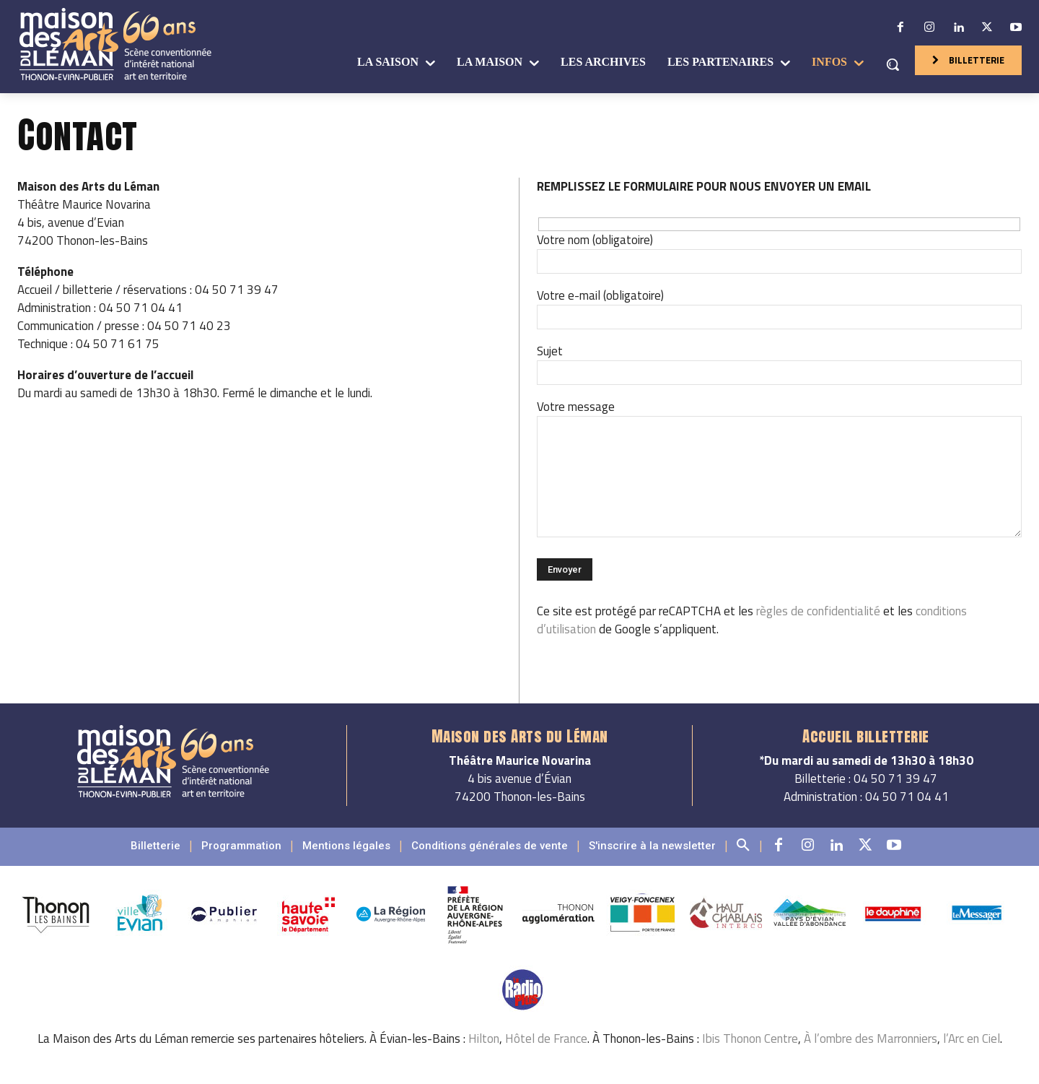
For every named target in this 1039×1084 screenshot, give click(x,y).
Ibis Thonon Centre (750, 1038)
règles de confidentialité (818, 611)
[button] (892, 64)
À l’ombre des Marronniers (870, 1038)
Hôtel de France (546, 1038)
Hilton (483, 1038)
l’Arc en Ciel (971, 1038)
